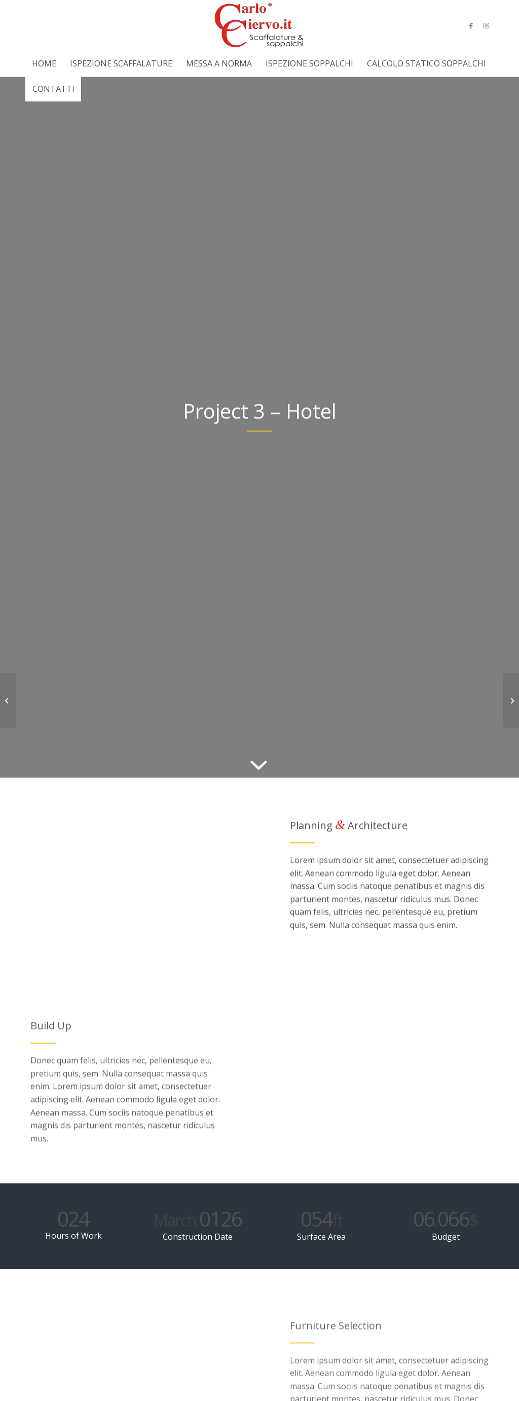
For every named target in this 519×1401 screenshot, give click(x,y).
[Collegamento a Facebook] (470, 25)
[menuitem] (44, 63)
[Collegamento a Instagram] (486, 25)
